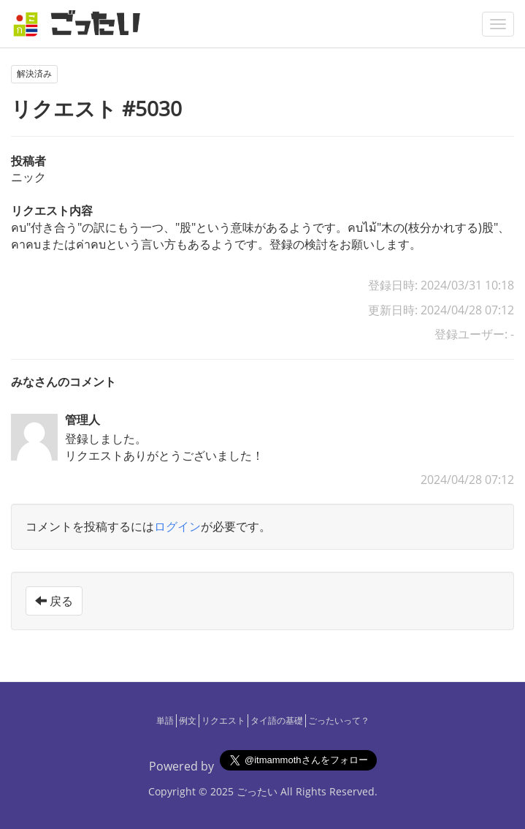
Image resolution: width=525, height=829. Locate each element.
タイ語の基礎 (276, 720)
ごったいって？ (338, 720)
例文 (187, 720)
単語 (165, 720)
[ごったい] (81, 24)
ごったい (257, 791)
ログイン (177, 526)
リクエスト (223, 720)
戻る (54, 601)
